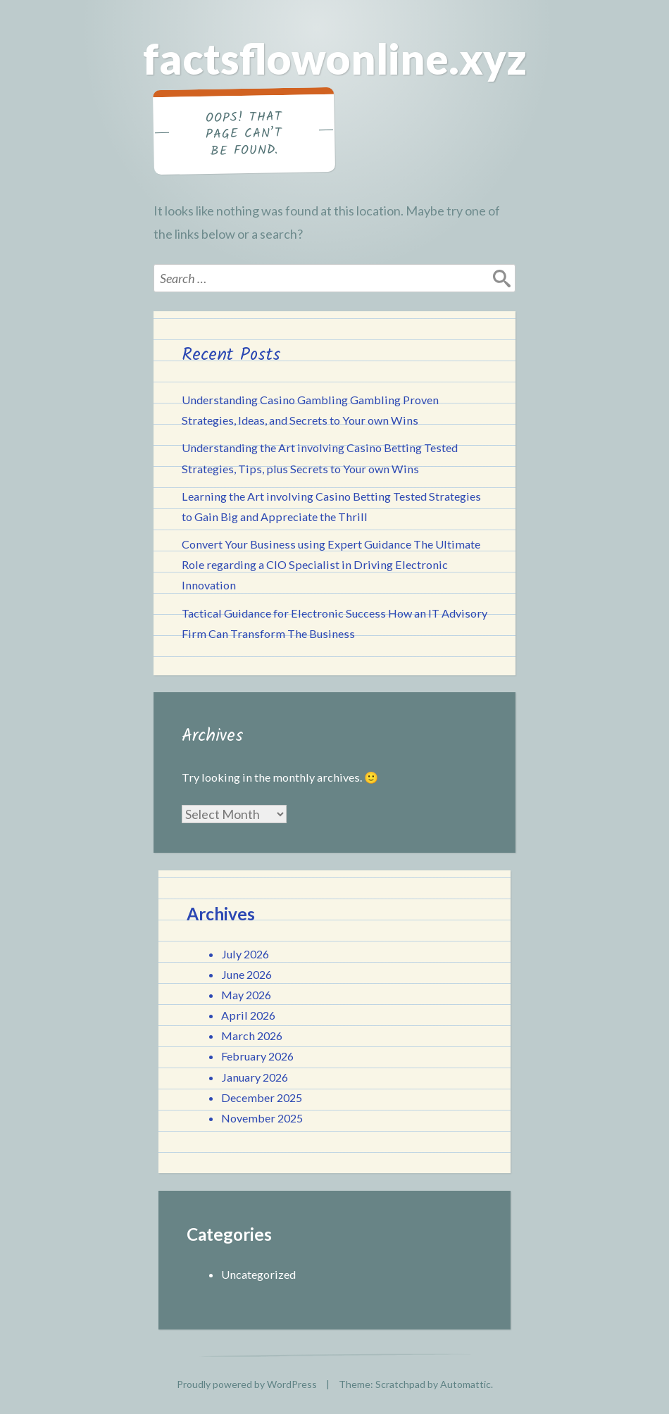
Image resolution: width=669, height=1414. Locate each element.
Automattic (465, 1384)
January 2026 (254, 1077)
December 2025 (261, 1097)
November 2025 (262, 1118)
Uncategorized (258, 1274)
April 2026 (248, 1015)
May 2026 (246, 994)
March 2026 (251, 1035)
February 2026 (257, 1056)
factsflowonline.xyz (335, 58)
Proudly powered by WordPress (247, 1384)
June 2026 (246, 974)
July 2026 (245, 954)
